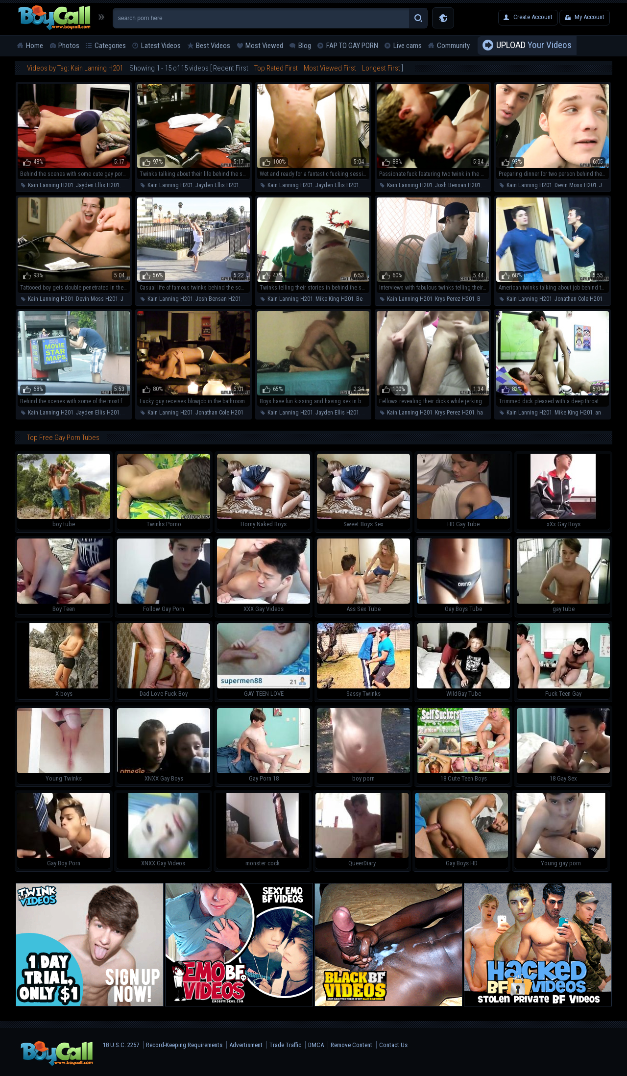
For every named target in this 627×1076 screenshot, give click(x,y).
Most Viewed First (330, 68)
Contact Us (393, 1045)
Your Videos (534, 45)
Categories (110, 45)
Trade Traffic (285, 1045)
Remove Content (351, 1045)
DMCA (316, 1045)
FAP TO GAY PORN (352, 45)
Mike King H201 (334, 298)
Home (34, 45)
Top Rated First (276, 68)
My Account (589, 17)
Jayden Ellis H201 (98, 185)
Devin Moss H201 (576, 185)
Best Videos (213, 45)
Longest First (381, 68)
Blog (304, 45)
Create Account (533, 17)
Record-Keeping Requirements (184, 1045)
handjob (487, 412)
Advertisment (246, 1045)
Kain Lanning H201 (50, 185)
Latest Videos (161, 45)
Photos (68, 45)
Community (453, 45)
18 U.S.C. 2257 (121, 1045)
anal (367, 185)
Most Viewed (264, 45)
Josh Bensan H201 (458, 185)
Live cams (407, 45)
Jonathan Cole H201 (579, 298)
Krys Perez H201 (455, 298)
